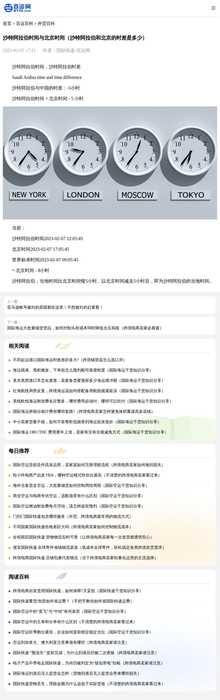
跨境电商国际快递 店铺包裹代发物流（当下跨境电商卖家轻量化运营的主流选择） (85, 558)
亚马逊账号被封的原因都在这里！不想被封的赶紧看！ (55, 307)
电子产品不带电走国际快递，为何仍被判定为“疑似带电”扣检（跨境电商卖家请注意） (89, 663)
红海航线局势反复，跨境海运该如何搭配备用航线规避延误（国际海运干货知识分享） (89, 391)
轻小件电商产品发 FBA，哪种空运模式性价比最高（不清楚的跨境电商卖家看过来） (87, 475)
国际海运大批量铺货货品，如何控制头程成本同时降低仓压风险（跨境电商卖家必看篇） (85, 328)
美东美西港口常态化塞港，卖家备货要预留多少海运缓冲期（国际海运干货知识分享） (89, 380)
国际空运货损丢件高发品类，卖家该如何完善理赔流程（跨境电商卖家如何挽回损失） (89, 465)
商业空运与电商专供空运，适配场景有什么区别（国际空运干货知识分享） (79, 496)
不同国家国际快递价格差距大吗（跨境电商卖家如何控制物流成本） (73, 527)
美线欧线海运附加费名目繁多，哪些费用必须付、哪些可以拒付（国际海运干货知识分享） (93, 401)
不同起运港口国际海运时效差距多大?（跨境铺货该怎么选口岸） (70, 360)
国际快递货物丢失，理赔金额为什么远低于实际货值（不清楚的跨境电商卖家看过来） (89, 684)
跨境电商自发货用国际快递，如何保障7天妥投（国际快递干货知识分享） (78, 591)
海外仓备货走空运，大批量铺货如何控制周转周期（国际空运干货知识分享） (81, 485)
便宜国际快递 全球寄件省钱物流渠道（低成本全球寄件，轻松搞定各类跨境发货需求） (89, 547)
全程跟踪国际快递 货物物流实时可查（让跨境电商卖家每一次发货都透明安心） (83, 537)
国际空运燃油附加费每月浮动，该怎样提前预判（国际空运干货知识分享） (79, 506)
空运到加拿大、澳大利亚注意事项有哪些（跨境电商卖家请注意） (71, 642)
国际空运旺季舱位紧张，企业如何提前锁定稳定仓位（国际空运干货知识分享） (83, 632)
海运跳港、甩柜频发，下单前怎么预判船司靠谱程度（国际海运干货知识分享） (83, 370)
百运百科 (24, 23)
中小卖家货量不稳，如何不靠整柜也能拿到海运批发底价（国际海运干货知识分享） (87, 422)
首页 (7, 23)
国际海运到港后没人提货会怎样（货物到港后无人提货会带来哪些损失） (77, 673)
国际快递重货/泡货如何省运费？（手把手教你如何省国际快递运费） (73, 601)
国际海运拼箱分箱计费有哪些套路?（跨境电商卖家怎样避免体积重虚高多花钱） (84, 411)
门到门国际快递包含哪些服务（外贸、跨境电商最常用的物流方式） (73, 516)
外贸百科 (46, 23)
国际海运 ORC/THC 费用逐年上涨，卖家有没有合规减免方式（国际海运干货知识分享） (91, 432)
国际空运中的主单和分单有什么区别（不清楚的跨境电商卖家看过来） (75, 622)
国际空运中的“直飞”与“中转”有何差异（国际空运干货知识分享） (70, 611)
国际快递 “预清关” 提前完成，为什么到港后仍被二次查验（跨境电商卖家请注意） (86, 653)
